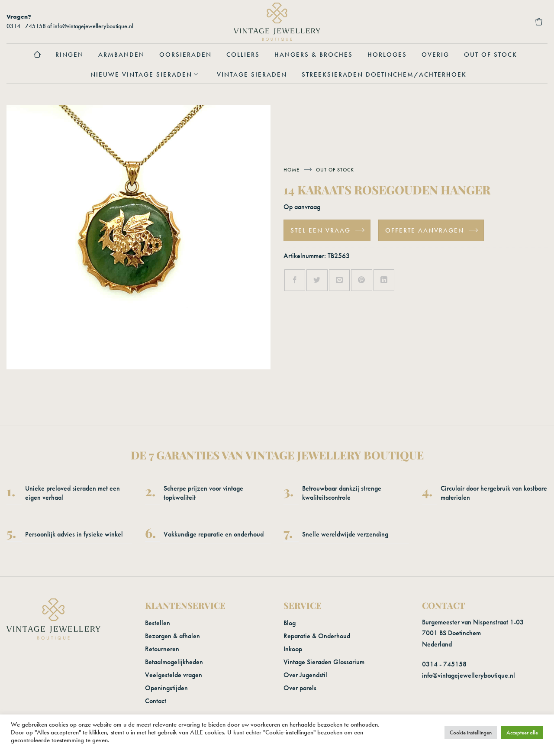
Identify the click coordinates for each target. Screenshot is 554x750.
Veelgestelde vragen (173, 674)
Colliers (243, 54)
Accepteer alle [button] (522, 732)
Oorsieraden (185, 54)
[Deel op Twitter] (316, 280)
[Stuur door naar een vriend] (339, 280)
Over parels (299, 687)
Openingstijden (166, 687)
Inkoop (292, 648)
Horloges (387, 54)
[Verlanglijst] (515, 21)
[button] (468, 21)
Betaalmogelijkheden (174, 661)
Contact (155, 700)
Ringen (69, 54)
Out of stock (490, 54)
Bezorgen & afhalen (172, 635)
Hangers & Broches (313, 54)
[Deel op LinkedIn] (384, 280)
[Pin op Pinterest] (361, 280)
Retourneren (162, 648)
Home (291, 169)
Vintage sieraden (252, 74)
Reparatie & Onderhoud (316, 635)
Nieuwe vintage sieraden (146, 74)
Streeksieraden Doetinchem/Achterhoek (384, 74)
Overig (435, 54)
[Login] (492, 21)
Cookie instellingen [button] (471, 732)
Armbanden (121, 54)
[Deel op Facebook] (294, 280)
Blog (289, 622)
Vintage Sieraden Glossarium (323, 661)
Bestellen (157, 622)
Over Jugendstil (305, 674)
